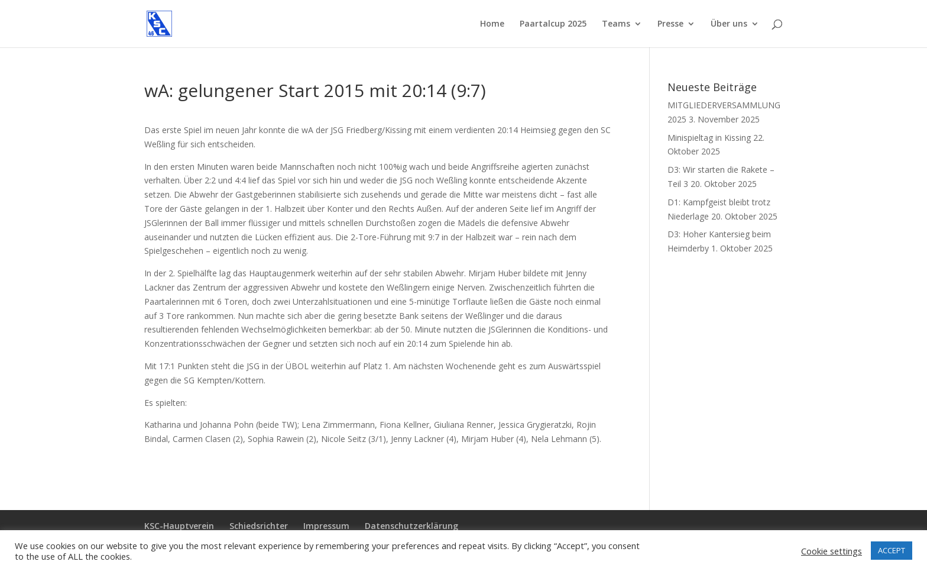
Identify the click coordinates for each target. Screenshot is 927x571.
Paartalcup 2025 (553, 24)
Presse (670, 24)
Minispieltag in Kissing (709, 137)
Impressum (326, 525)
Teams (616, 24)
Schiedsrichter (258, 525)
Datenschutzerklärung (411, 525)
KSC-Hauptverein (179, 525)
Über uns (729, 24)
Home (492, 24)
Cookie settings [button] (831, 551)
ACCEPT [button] (891, 550)
